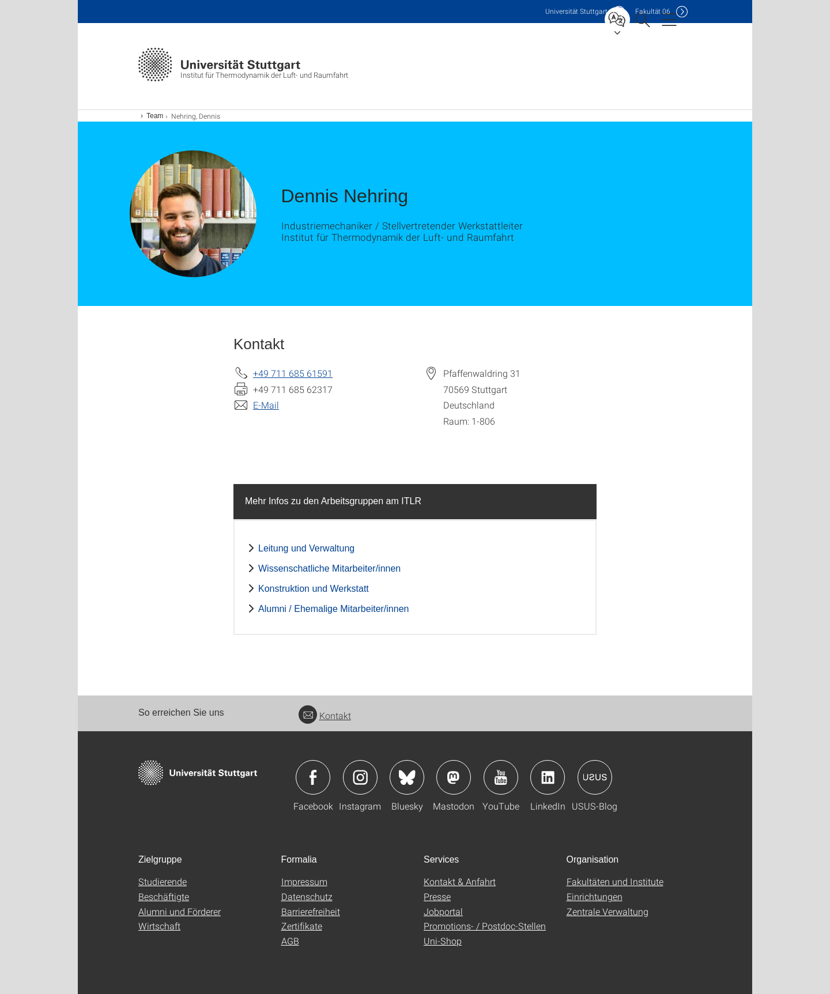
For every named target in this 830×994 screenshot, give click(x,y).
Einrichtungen (594, 896)
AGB (290, 941)
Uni (576, 11)
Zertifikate (301, 926)
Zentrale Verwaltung (607, 911)
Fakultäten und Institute (615, 881)
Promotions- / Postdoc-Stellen (485, 926)
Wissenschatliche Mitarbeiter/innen (329, 568)
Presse (437, 896)
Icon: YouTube (501, 777)
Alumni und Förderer (179, 911)
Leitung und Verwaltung (306, 548)
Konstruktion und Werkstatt (313, 589)
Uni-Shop (443, 941)
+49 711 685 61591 (293, 373)
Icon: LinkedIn (547, 777)
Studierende (162, 881)
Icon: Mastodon (453, 777)
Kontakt (325, 715)
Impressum (304, 881)
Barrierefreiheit (310, 911)
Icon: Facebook (313, 777)
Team (154, 116)
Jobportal (443, 911)
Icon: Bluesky (407, 777)
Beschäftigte (163, 896)
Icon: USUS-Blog (595, 777)
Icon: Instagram (360, 777)
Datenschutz (307, 896)
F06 (652, 11)
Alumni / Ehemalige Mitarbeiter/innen (333, 609)
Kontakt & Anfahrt (460, 881)
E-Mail (266, 405)
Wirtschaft (159, 926)
